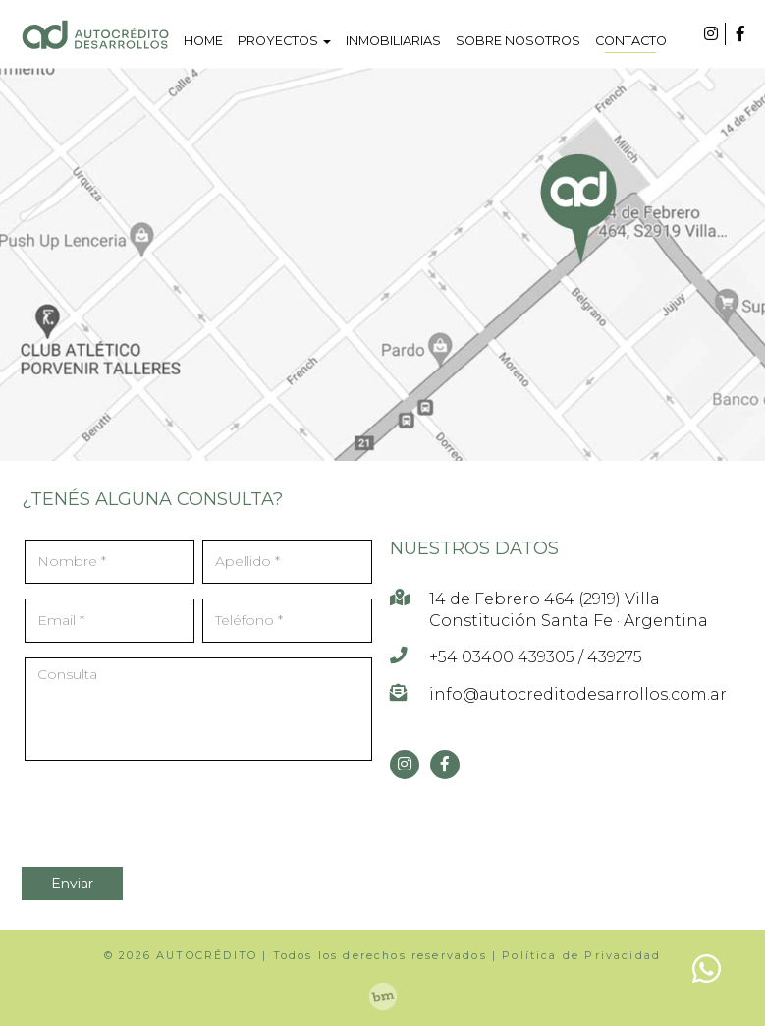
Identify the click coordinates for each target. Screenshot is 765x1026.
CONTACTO (631, 40)
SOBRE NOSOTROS (518, 40)
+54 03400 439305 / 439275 (535, 657)
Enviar (72, 883)
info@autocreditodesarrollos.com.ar (578, 694)
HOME (203, 40)
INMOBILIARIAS (393, 40)
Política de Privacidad (581, 955)
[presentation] (141, 805)
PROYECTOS (284, 40)
